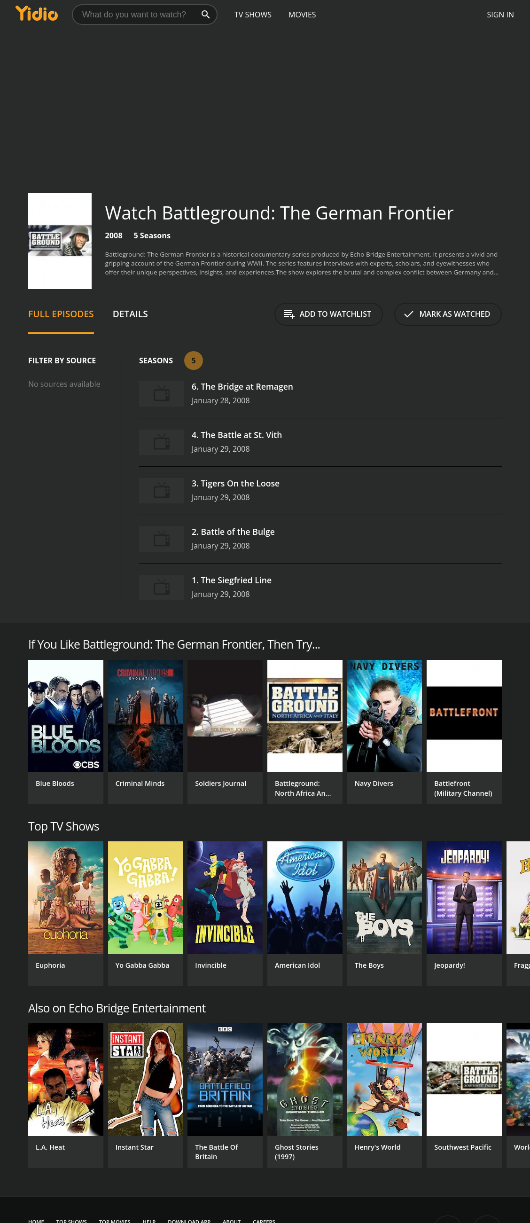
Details (130, 313)
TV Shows (253, 14)
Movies (302, 14)
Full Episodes (61, 313)
